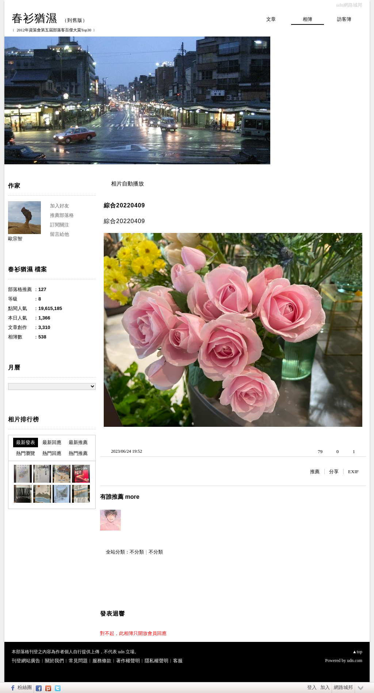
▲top (357, 651)
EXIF (353, 471)
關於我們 (54, 660)
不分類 (137, 552)
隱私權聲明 (156, 660)
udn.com (354, 660)
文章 (271, 19)
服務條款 (101, 660)
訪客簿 (344, 19)
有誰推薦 (120, 497)
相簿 (307, 19)
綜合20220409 (124, 205)
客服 (178, 660)
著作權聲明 (128, 660)
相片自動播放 (127, 184)
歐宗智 (15, 238)
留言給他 (59, 234)
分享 (334, 471)
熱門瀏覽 (25, 453)
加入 (325, 687)
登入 (312, 687)
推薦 (315, 471)
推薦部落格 (62, 215)
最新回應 (51, 442)
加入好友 (59, 205)
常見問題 (78, 660)
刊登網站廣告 (26, 660)
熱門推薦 (78, 453)
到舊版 (75, 20)
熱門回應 (51, 453)
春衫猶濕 (34, 18)
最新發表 (25, 442)
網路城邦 (343, 687)
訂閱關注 (59, 224)
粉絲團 (25, 687)
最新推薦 (78, 442)
